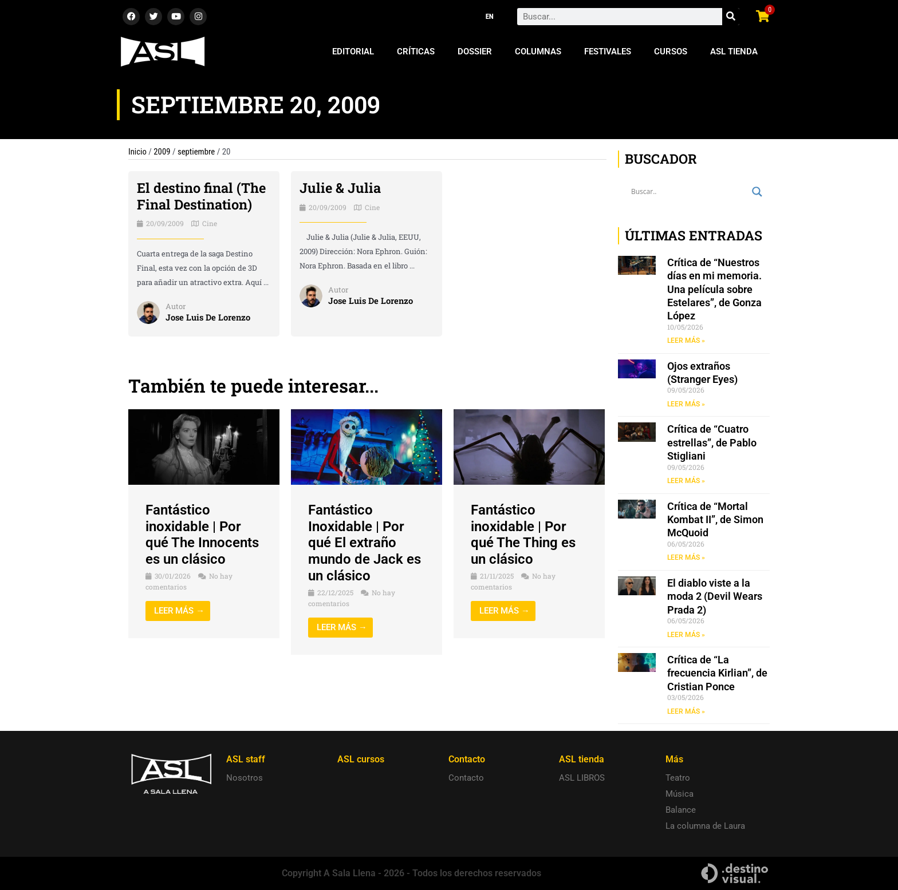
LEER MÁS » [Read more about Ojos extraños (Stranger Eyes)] (686, 404)
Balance (680, 810)
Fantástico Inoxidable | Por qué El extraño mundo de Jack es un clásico (364, 543)
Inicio (137, 152)
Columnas (538, 51)
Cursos (670, 51)
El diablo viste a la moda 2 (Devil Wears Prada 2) (714, 596)
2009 (162, 152)
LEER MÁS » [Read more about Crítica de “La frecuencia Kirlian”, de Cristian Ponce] (686, 713)
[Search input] (688, 192)
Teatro (677, 778)
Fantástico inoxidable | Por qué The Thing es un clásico (523, 534)
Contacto (466, 778)
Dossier (475, 51)
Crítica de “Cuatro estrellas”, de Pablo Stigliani (712, 443)
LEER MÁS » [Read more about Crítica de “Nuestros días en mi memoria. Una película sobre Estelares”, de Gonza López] (686, 341)
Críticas (416, 51)
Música (679, 794)
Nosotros (244, 778)
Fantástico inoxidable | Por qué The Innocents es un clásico (202, 534)
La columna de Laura (705, 826)
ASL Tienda (734, 51)
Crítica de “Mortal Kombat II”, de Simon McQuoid (715, 520)
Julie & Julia (340, 188)
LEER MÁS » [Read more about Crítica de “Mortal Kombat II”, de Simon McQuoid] (686, 558)
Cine (209, 223)
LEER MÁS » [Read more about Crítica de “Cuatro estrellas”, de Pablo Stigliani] (686, 481)
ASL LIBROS (582, 778)
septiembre (197, 152)
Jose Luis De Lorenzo (209, 317)
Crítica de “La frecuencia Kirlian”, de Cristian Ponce (717, 674)
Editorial (353, 51)
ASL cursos (360, 759)
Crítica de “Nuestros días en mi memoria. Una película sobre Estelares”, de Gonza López (714, 289)
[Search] (730, 16)
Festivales (607, 51)
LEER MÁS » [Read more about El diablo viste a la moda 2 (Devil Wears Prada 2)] (686, 635)
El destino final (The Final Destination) (202, 196)
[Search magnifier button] (757, 192)
